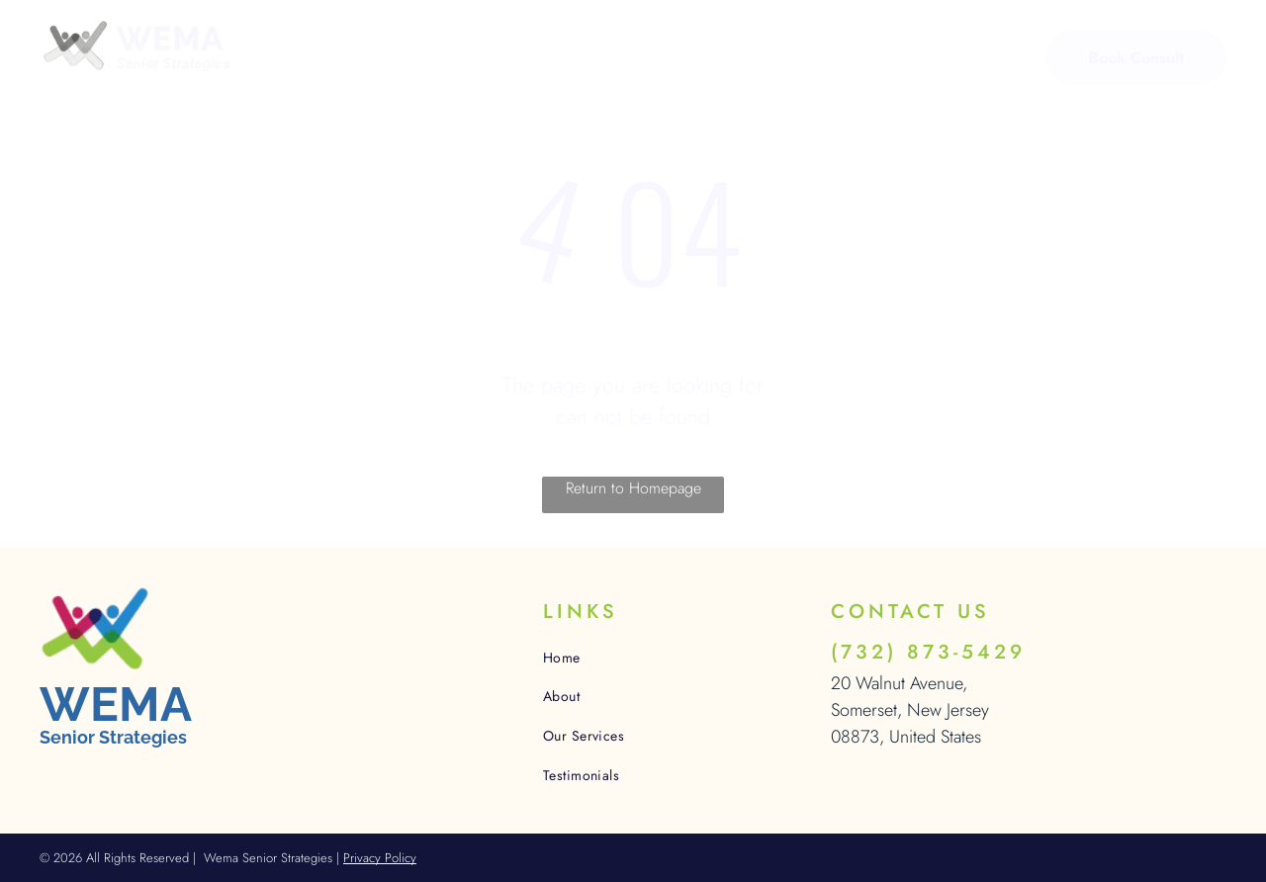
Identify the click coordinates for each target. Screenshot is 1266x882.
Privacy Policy (379, 857)
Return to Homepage (633, 488)
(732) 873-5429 (928, 652)
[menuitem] (348, 60)
